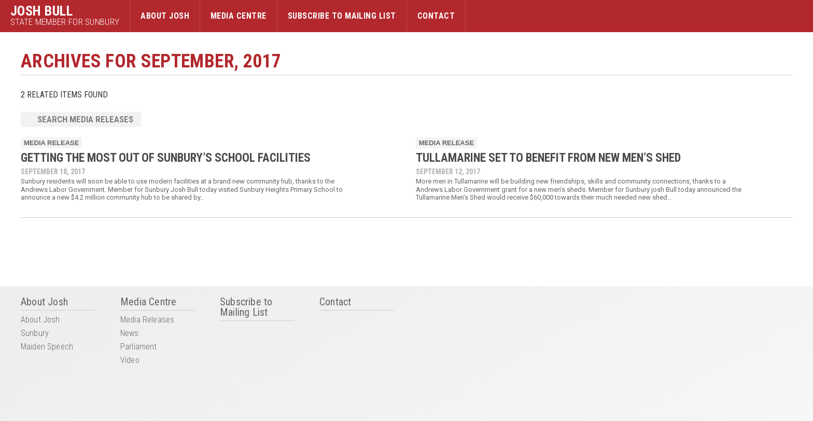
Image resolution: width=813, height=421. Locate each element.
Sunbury (35, 333)
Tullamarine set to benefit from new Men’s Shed (548, 158)
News (129, 333)
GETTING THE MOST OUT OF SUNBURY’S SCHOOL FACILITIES (166, 158)
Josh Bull (41, 11)
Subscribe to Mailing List (342, 16)
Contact (436, 16)
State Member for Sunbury (64, 22)
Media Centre (239, 16)
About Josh (165, 16)
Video (129, 360)
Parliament (138, 347)
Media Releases (147, 320)
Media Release (51, 143)
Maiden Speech (47, 347)
